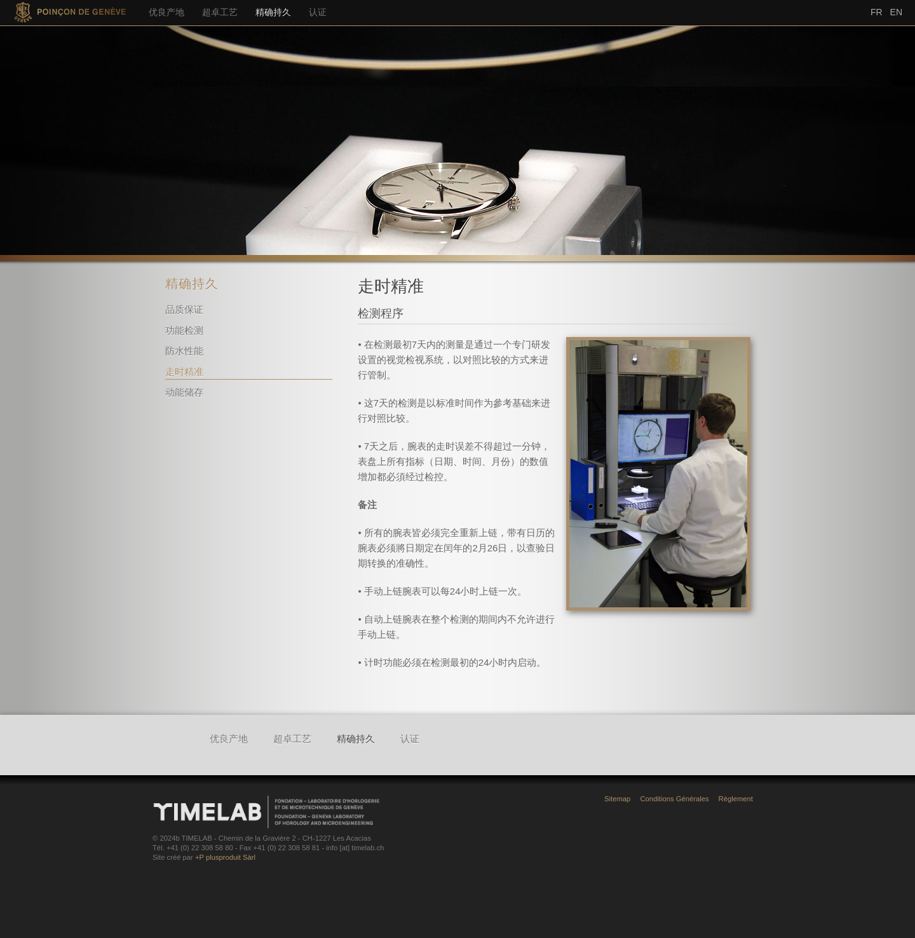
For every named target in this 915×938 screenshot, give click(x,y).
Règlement (736, 799)
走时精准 (184, 371)
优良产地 (166, 12)
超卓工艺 (220, 12)
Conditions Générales (674, 799)
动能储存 (184, 392)
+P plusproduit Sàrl (225, 857)
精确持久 (273, 12)
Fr (877, 12)
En (896, 12)
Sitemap (617, 799)
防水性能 (184, 350)
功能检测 (184, 330)
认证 (318, 12)
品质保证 (184, 309)
